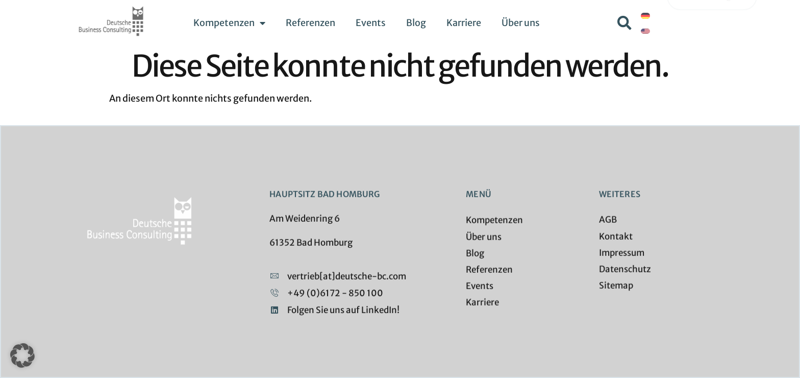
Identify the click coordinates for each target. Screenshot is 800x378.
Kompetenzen (229, 23)
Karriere (463, 23)
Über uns (521, 23)
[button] (624, 23)
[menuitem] (645, 15)
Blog (416, 23)
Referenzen (310, 23)
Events (371, 23)
